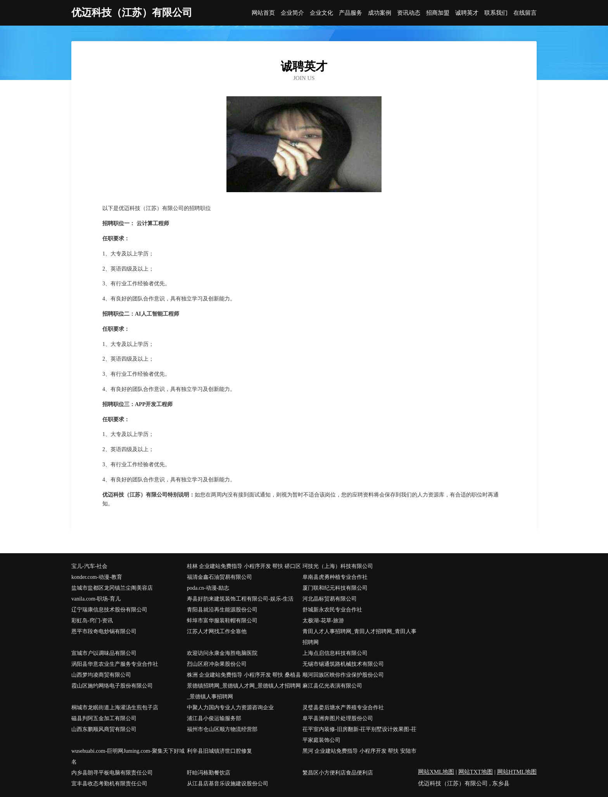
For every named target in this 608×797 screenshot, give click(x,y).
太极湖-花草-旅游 (323, 620)
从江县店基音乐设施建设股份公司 (227, 784)
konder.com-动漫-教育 (96, 577)
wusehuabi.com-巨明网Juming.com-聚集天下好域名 (128, 756)
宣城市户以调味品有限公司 (103, 653)
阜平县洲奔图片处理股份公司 (337, 718)
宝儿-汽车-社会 (89, 566)
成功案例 (379, 13)
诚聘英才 (466, 13)
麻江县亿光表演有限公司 (332, 686)
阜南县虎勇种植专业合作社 (335, 577)
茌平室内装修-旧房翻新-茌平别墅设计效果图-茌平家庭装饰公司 (359, 734)
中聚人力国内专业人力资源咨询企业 (230, 707)
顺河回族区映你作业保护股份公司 (343, 675)
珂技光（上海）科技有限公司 (337, 566)
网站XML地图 (436, 772)
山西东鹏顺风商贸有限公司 (103, 729)
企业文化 (321, 13)
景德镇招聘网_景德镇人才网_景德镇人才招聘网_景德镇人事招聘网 (244, 691)
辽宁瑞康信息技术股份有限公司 (109, 610)
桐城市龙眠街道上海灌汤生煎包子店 (114, 707)
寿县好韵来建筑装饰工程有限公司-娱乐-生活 (240, 599)
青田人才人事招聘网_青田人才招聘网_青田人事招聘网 (359, 637)
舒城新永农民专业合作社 (332, 610)
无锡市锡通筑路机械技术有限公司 (343, 664)
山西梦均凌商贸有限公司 (101, 675)
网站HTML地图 (517, 772)
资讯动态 (408, 13)
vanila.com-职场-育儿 (96, 599)
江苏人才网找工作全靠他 (217, 631)
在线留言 (525, 13)
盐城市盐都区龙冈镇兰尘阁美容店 (112, 588)
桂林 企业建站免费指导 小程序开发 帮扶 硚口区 (244, 566)
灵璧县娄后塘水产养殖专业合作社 (343, 707)
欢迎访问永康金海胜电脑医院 (222, 653)
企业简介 (292, 13)
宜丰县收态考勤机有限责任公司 (109, 784)
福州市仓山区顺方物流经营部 (222, 729)
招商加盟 (437, 13)
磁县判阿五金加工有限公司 (103, 718)
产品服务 (350, 13)
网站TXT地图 (475, 772)
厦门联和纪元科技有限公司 (335, 588)
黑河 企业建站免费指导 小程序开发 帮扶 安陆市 (359, 751)
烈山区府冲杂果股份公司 (217, 664)
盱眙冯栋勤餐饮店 (208, 773)
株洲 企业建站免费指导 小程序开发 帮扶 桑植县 (244, 675)
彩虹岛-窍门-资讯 (92, 620)
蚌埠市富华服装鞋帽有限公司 (222, 620)
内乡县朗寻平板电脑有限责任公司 (112, 773)
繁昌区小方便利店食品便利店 (337, 773)
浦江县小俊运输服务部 (214, 718)
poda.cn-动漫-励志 (208, 588)
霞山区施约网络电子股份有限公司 (112, 686)
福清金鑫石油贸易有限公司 (219, 577)
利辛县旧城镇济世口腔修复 (219, 751)
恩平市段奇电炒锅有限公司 (103, 631)
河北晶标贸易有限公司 (329, 599)
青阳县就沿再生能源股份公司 (222, 610)
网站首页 (263, 13)
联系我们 (496, 13)
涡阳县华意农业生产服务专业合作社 (114, 664)
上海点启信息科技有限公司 (335, 653)
